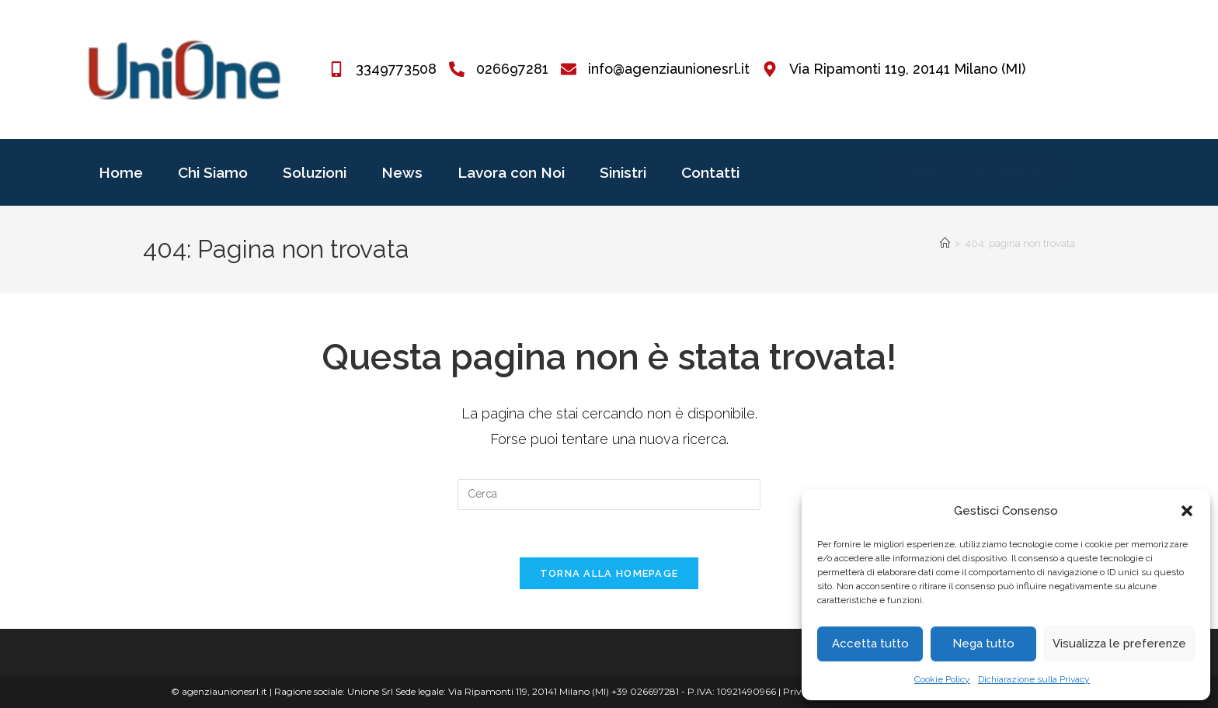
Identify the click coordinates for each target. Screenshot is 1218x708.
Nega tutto (983, 644)
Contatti (710, 172)
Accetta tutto (870, 644)
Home (121, 172)
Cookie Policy (942, 679)
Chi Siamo (213, 172)
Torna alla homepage (609, 573)
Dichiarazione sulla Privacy (1034, 679)
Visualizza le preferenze (1119, 644)
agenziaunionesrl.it (224, 691)
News (402, 172)
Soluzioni (314, 172)
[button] (1187, 511)
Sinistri (623, 172)
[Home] (945, 243)
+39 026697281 (645, 691)
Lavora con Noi (511, 172)
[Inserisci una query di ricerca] (609, 494)
